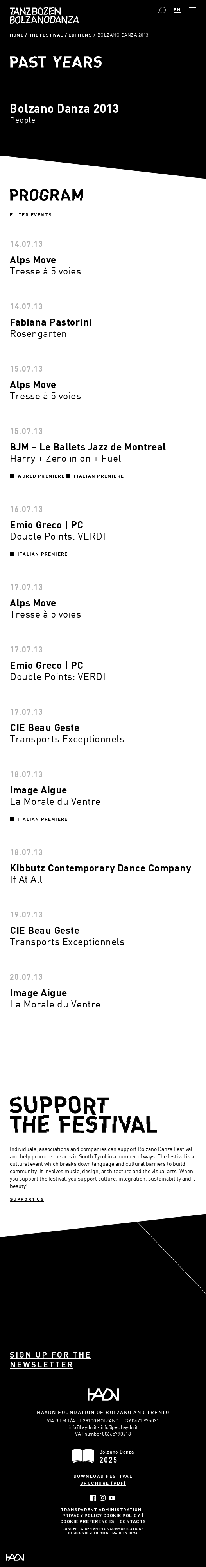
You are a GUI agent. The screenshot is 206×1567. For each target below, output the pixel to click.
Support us (27, 1199)
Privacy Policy (82, 1515)
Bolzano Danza (44, 15)
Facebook (93, 1498)
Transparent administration (101, 1509)
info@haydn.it (82, 1427)
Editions (80, 34)
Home (16, 34)
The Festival (46, 34)
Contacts (133, 1521)
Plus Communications (121, 1529)
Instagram (103, 1498)
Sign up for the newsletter (50, 1359)
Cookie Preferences (87, 1521)
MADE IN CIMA (125, 1533)
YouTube (112, 1498)
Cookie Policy (121, 1515)
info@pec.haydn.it (119, 1427)
